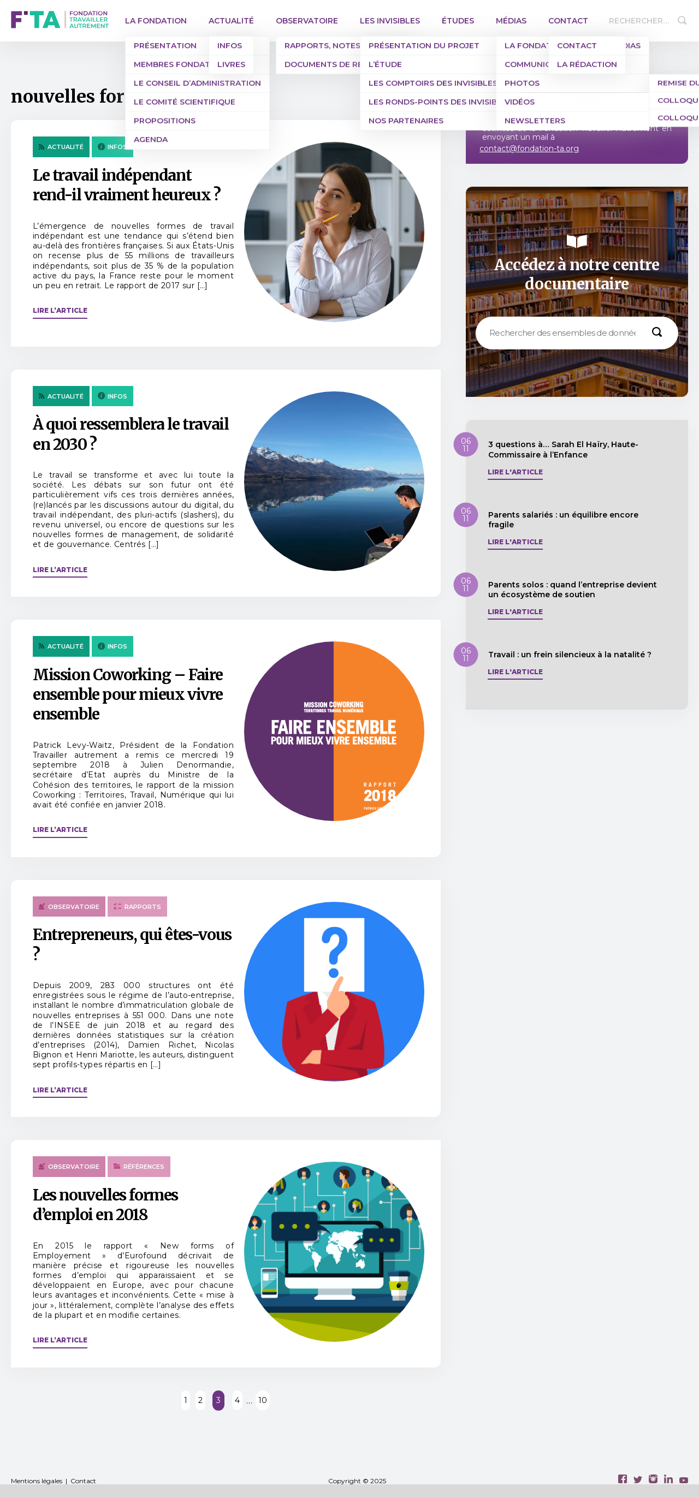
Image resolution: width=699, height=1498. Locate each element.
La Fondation (156, 21)
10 (262, 1400)
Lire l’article (60, 310)
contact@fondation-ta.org (529, 148)
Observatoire (307, 21)
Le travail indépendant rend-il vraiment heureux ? (127, 185)
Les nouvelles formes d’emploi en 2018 (105, 1204)
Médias (511, 21)
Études (458, 21)
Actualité (231, 21)
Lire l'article (515, 472)
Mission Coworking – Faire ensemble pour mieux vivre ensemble (128, 694)
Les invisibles (390, 21)
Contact (568, 21)
